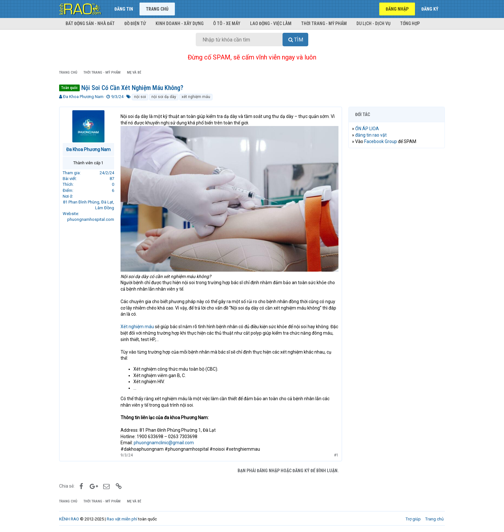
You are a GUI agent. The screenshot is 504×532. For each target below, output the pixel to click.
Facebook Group (380, 141)
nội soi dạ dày (163, 97)
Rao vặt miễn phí (122, 519)
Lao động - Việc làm (271, 23)
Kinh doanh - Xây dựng (179, 23)
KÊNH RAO (69, 519)
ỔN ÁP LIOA (367, 128)
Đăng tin (123, 9)
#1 (336, 455)
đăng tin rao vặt (371, 135)
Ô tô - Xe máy (226, 23)
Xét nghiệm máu (137, 326)
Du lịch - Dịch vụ (373, 23)
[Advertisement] (396, 251)
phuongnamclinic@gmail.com (164, 442)
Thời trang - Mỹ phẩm (324, 23)
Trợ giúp (413, 519)
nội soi (140, 97)
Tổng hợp (410, 23)
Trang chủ (157, 9)
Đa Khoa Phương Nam (83, 96)
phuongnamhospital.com (90, 219)
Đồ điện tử (135, 23)
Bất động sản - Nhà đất (90, 23)
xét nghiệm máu (196, 97)
